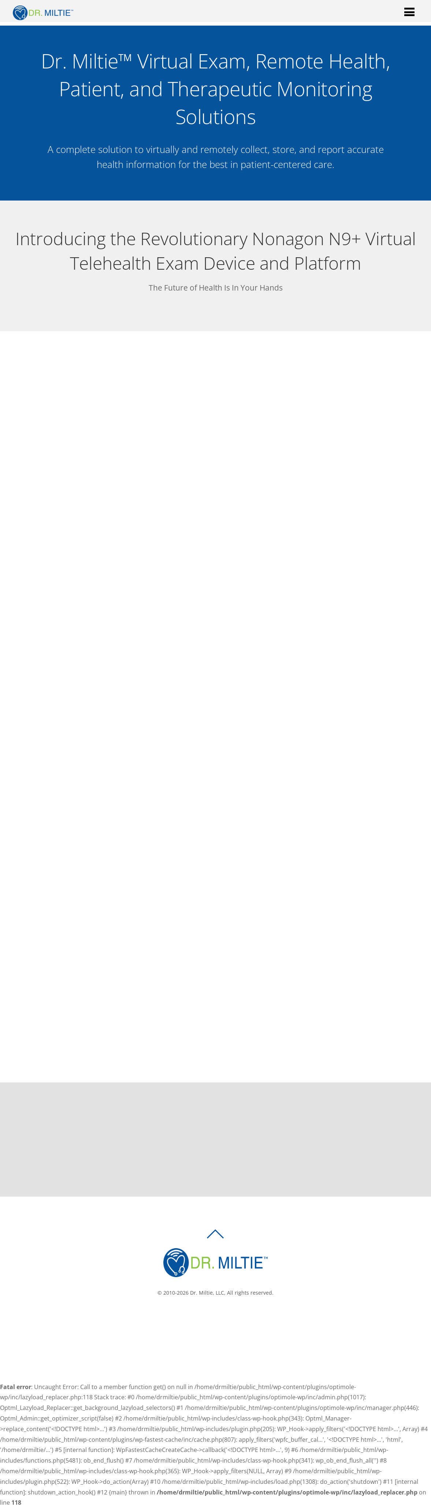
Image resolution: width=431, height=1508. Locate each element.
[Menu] (409, 11)
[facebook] (207, 1317)
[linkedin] (229, 1317)
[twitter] (218, 1317)
